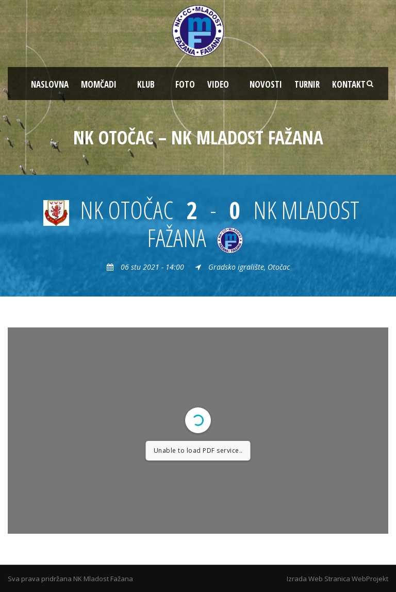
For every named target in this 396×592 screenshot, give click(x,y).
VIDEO (218, 84)
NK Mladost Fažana (103, 578)
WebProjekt (370, 578)
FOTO (185, 84)
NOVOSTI (266, 84)
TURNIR (307, 84)
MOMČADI (99, 84)
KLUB (146, 84)
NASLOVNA (50, 84)
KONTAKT (349, 84)
